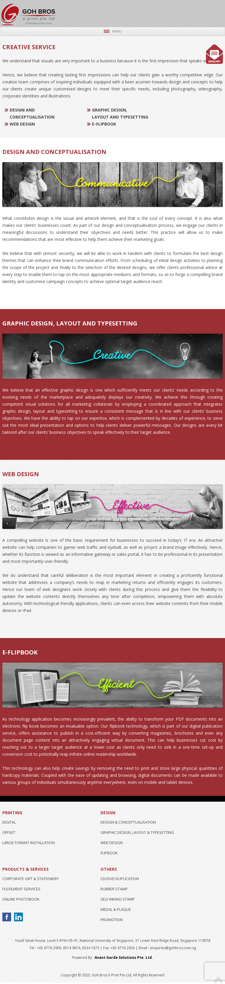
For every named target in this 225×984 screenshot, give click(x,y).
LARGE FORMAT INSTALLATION (28, 842)
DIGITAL (9, 822)
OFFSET (8, 832)
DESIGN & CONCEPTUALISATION (128, 822)
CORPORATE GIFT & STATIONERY (30, 878)
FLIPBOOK (109, 853)
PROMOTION (111, 919)
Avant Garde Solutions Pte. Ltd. (124, 957)
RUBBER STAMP (114, 889)
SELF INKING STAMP (117, 899)
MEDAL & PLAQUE (115, 909)
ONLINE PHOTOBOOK (21, 899)
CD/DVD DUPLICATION (119, 878)
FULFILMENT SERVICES (21, 889)
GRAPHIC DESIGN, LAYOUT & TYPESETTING (137, 832)
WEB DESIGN (111, 842)
